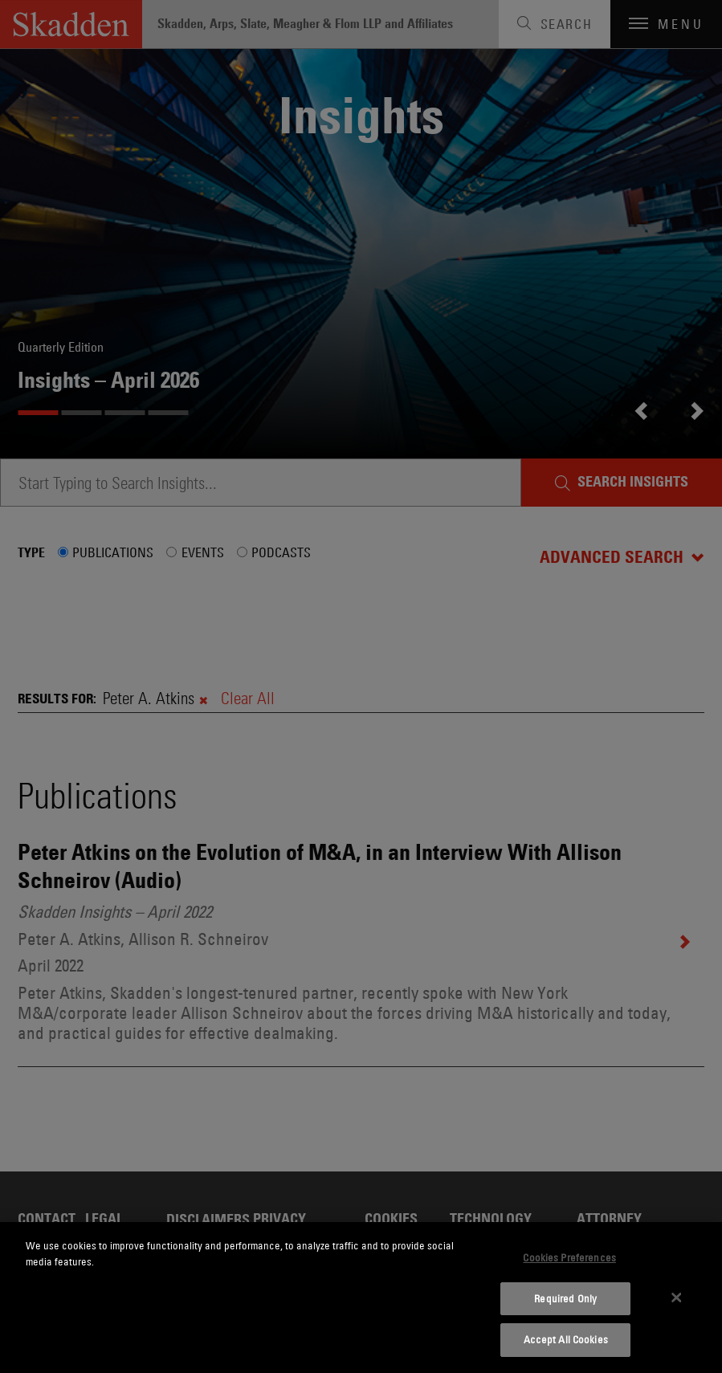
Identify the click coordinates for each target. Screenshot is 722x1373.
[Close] (676, 1297)
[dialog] (361, 1297)
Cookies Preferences (569, 1257)
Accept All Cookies (566, 1339)
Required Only (565, 1298)
